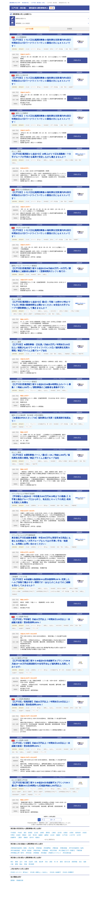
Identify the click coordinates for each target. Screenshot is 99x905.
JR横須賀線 (63, 848)
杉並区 (18, 835)
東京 (12, 861)
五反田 (31, 861)
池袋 (84, 861)
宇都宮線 (79, 850)
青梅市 (26, 837)
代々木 (56, 861)
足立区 (52, 835)
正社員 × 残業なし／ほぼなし (39, 872)
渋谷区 (85, 832)
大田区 (71, 832)
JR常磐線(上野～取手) (17, 853)
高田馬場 (74, 861)
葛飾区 (58, 835)
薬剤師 (13, 880)
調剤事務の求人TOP (15, 2)
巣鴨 (16, 864)
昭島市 (37, 837)
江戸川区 (65, 835)
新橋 (16, 861)
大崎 (25, 861)
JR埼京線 (28, 853)
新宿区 (30, 832)
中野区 (13, 835)
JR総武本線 (36, 850)
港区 (25, 832)
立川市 (79, 835)
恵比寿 (41, 861)
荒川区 (35, 835)
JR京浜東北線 (67, 853)
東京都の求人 (25, 2)
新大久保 (67, 861)
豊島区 (24, 835)
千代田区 (13, 832)
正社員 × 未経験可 (55, 872)
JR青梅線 (45, 850)
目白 (80, 861)
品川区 (60, 832)
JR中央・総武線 (26, 850)
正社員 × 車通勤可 (68, 872)
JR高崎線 (36, 853)
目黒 (36, 861)
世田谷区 (78, 832)
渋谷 (46, 861)
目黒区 (66, 832)
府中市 (32, 837)
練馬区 (46, 835)
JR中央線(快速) (15, 850)
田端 (25, 864)
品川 (21, 861)
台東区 (42, 832)
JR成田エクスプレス (54, 853)
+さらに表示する (49, 839)
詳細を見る (77, 60)
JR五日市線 (53, 850)
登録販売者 (19, 880)
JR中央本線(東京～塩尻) (76, 848)
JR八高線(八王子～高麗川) (67, 850)
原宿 (51, 861)
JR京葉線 (44, 853)
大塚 (12, 864)
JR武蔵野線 (47, 848)
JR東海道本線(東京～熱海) (19, 848)
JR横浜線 (55, 848)
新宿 (61, 861)
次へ (52, 819)
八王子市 (72, 835)
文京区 (36, 832)
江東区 (54, 832)
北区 (29, 835)
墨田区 (48, 832)
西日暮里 (31, 864)
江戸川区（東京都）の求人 (38, 2)
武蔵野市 (13, 837)
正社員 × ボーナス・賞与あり (19, 872)
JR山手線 (31, 848)
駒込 (21, 864)
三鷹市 (20, 837)
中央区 (20, 832)
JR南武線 (39, 848)
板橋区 (41, 835)
